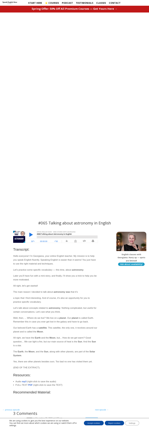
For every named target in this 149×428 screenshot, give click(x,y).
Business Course (62, 410)
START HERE (35, 3)
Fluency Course (61, 396)
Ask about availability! (131, 63)
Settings (131, 423)
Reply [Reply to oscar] (91, 220)
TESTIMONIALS (84, 3)
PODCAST (67, 3)
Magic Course (60, 400)
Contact (113, 388)
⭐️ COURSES (52, 3)
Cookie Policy (84, 403)
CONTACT (115, 3)
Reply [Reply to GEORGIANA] (91, 239)
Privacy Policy (84, 399)
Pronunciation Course (60, 405)
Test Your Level (22, 391)
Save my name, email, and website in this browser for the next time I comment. (50, 352)
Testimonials (20, 399)
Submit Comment (27, 359)
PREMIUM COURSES (58, 385)
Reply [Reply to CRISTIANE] (91, 257)
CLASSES (101, 3)
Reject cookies (113, 423)
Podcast (19, 395)
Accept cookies (90, 423)
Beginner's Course (59, 391)
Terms (81, 395)
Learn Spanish (84, 387)
